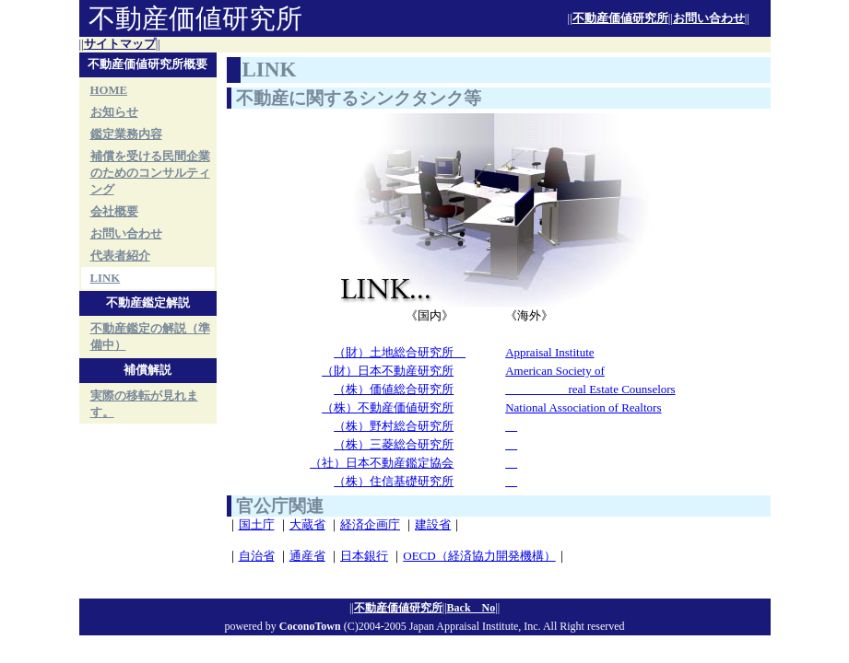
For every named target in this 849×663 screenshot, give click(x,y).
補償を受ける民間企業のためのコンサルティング (150, 173)
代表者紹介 (120, 256)
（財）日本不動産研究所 (388, 371)
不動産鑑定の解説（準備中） (150, 337)
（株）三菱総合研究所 (394, 444)
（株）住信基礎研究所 (394, 481)
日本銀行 (364, 556)
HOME (109, 90)
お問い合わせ (709, 18)
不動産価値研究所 (620, 18)
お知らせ (114, 112)
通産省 (307, 556)
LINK (105, 278)
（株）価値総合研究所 (394, 389)
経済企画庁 (370, 524)
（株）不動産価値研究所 (388, 407)
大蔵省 (307, 524)
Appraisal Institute (549, 352)
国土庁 (257, 524)
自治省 (257, 556)
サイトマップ (120, 44)
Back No (471, 607)
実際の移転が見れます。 (144, 404)
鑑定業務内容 (126, 134)
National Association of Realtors (583, 407)
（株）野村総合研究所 (394, 426)
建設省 (433, 524)
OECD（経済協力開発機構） (479, 556)
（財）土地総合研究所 (400, 352)
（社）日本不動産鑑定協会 (382, 463)
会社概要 (114, 211)
